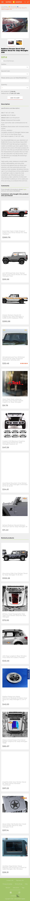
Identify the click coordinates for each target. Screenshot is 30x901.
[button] (11, 42)
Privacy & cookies (7, 884)
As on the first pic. (7, 61)
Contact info (9, 880)
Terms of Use (18, 884)
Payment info (20, 880)
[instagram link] (19, 893)
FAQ (26, 884)
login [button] (24, 189)
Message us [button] (28, 674)
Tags (23, 887)
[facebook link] (11, 893)
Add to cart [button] (15, 98)
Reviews (8, 887)
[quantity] (15, 87)
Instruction (16, 887)
